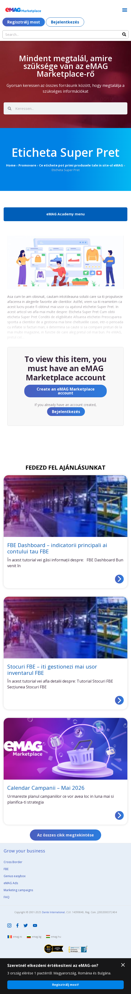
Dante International (53, 912)
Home (11, 165)
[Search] (124, 34)
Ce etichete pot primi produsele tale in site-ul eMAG (81, 165)
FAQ (6, 897)
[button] (125, 10)
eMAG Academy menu (65, 214)
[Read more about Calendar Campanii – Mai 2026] (119, 815)
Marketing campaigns (18, 890)
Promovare (27, 165)
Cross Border (13, 862)
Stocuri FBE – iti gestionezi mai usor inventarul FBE (52, 669)
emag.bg (36, 936)
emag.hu (56, 936)
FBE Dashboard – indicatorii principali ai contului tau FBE (57, 548)
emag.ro (17, 936)
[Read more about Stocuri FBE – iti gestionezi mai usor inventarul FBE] (119, 700)
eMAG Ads (11, 883)
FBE (6, 869)
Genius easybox (14, 876)
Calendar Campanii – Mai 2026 (46, 787)
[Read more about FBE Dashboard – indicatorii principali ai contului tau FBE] (119, 579)
